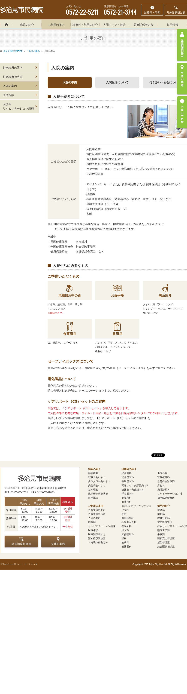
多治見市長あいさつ (99, 481)
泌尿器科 (126, 546)
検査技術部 (163, 518)
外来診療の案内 (13, 67)
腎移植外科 (163, 477)
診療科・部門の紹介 (85, 24)
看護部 (161, 509)
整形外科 (126, 526)
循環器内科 (128, 481)
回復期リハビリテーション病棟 (18, 106)
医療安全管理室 (166, 538)
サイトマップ (31, 564)
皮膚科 (125, 542)
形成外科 (162, 473)
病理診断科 (163, 489)
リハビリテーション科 (169, 493)
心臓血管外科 (129, 522)
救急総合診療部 (166, 481)
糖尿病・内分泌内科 (133, 489)
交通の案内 (58, 541)
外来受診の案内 (96, 509)
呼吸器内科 (128, 493)
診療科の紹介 (129, 469)
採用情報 (172, 24)
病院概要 (93, 473)
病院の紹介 (27, 24)
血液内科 (126, 501)
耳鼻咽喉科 (128, 534)
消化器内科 (128, 477)
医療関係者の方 (143, 24)
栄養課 (161, 534)
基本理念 (93, 489)
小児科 (125, 509)
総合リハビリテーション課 (172, 526)
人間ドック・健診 (114, 24)
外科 (124, 513)
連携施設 (93, 497)
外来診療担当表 (13, 76)
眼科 (124, 538)
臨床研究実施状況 (98, 493)
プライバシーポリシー (10, 564)
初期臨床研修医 (166, 497)
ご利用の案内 (56, 24)
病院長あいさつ (96, 485)
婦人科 (125, 530)
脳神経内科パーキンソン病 (136, 505)
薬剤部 (161, 513)
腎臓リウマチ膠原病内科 (135, 485)
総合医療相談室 (166, 546)
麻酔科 (161, 485)
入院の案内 (10, 85)
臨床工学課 (163, 530)
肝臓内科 (126, 497)
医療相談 (8, 95)
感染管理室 (163, 542)
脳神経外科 (128, 518)
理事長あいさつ (96, 477)
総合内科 (126, 473)
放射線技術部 (164, 522)
